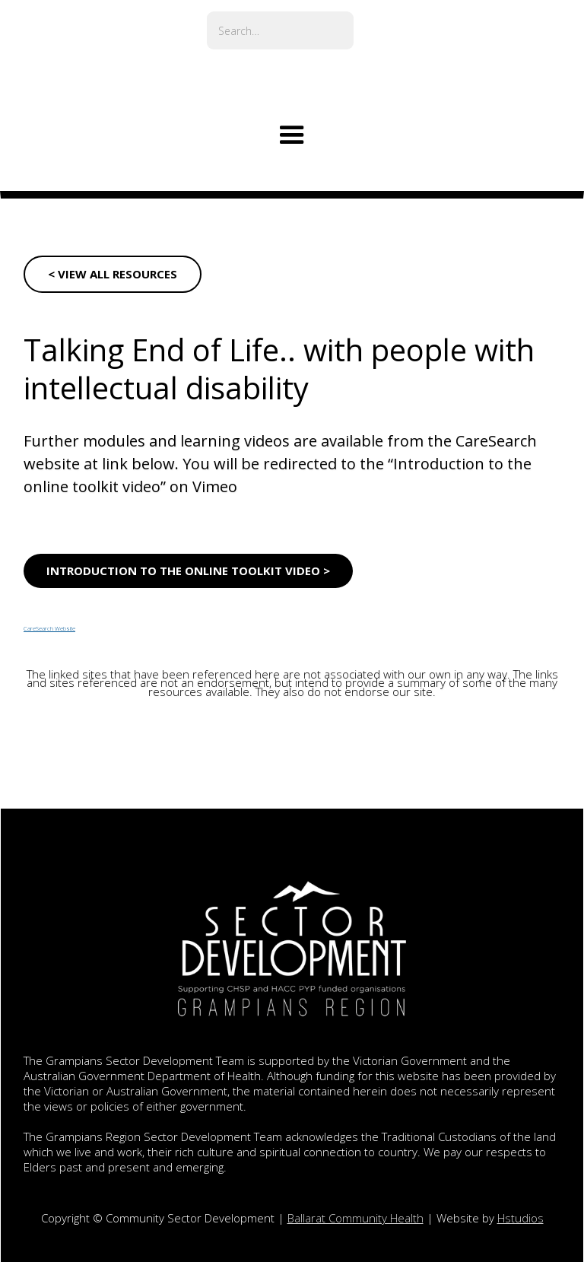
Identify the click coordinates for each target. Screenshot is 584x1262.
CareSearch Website (49, 629)
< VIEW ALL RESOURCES (112, 273)
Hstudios (520, 1217)
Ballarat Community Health (355, 1217)
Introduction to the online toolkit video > (188, 570)
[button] (292, 135)
